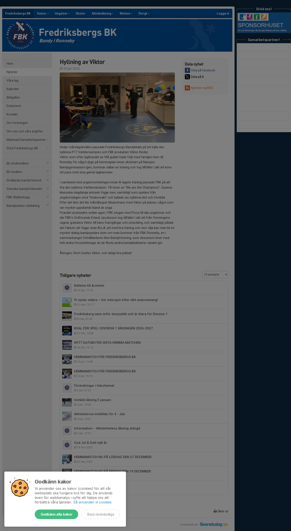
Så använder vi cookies (92, 502)
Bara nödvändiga (100, 514)
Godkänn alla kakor (56, 514)
